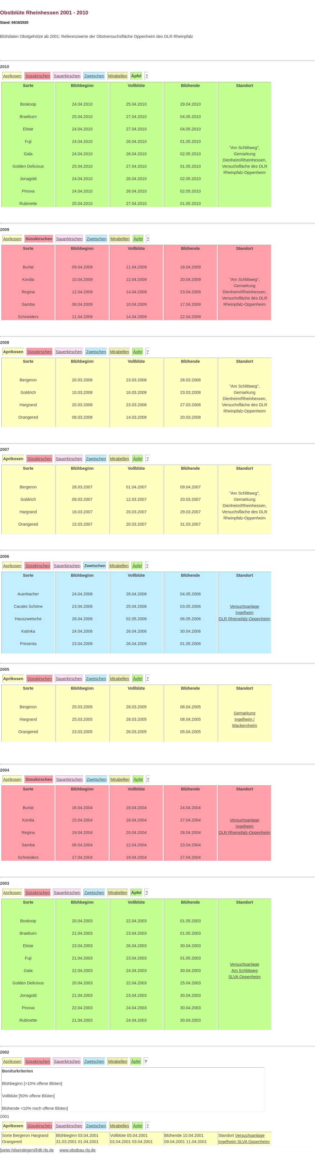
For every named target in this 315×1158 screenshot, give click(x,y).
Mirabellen (117, 76)
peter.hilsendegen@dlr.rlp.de (27, 1150)
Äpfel (138, 239)
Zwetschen (94, 76)
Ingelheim (228, 1141)
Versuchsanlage (249, 1135)
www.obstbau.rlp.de (77, 1150)
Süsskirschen (37, 76)
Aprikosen (12, 76)
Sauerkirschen (67, 76)
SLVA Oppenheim (254, 1141)
